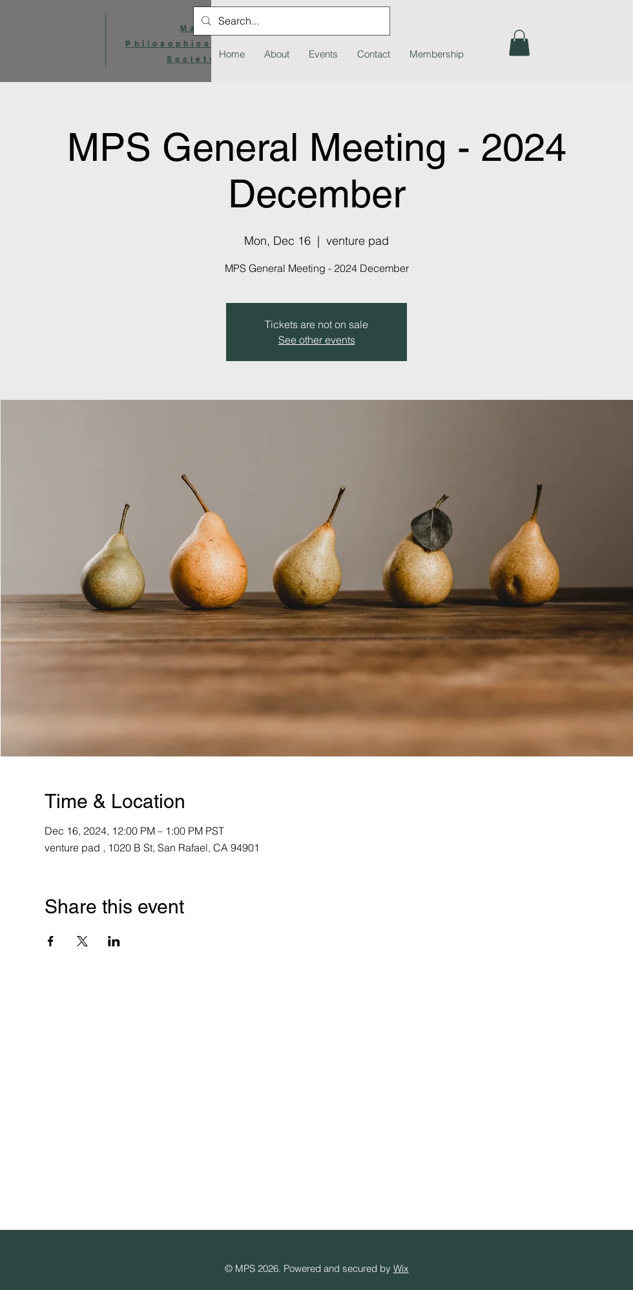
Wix (401, 1268)
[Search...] (290, 21)
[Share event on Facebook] (51, 941)
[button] (519, 43)
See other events (316, 339)
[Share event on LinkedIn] (114, 941)
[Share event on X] (82, 941)
